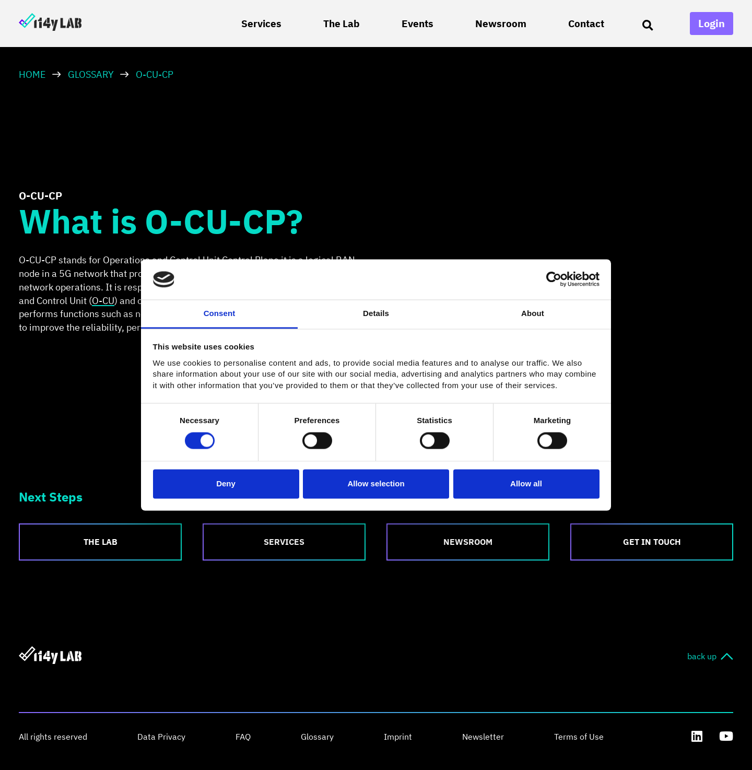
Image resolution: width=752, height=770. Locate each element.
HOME (32, 74)
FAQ (243, 736)
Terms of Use (579, 736)
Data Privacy (161, 736)
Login (711, 23)
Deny (226, 483)
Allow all (526, 483)
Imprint (398, 736)
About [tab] (532, 313)
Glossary (91, 74)
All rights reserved (53, 736)
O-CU (103, 301)
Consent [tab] (220, 313)
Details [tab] (376, 313)
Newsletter (483, 736)
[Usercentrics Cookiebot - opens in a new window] (554, 279)
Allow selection (375, 483)
